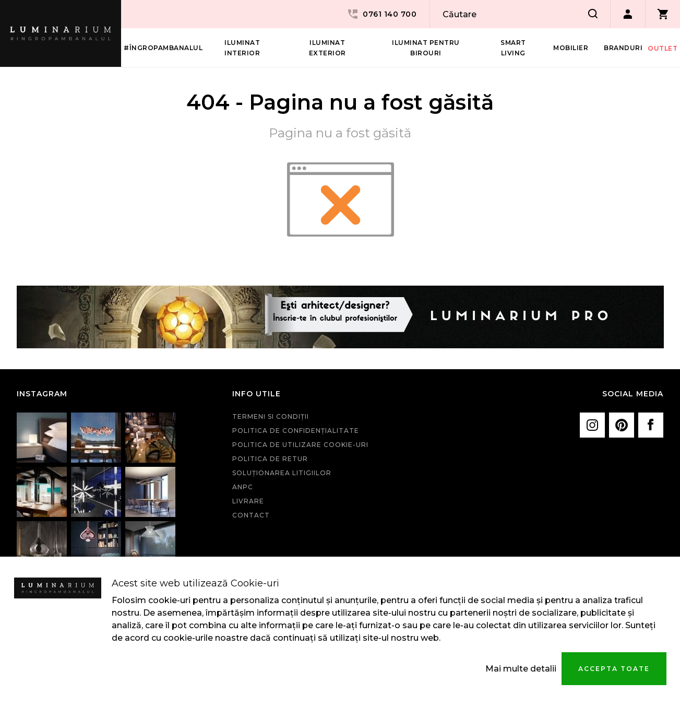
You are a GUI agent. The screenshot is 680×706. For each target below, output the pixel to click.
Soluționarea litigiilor (281, 473)
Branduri (623, 48)
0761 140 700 (381, 14)
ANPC (242, 487)
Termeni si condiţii (270, 416)
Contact (251, 515)
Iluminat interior (242, 48)
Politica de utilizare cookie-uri (300, 445)
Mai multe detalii (520, 669)
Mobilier (570, 48)
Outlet (662, 48)
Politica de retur (270, 459)
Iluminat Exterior (327, 48)
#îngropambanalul (163, 48)
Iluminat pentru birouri (426, 48)
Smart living (513, 48)
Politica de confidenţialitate (295, 430)
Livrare (248, 501)
